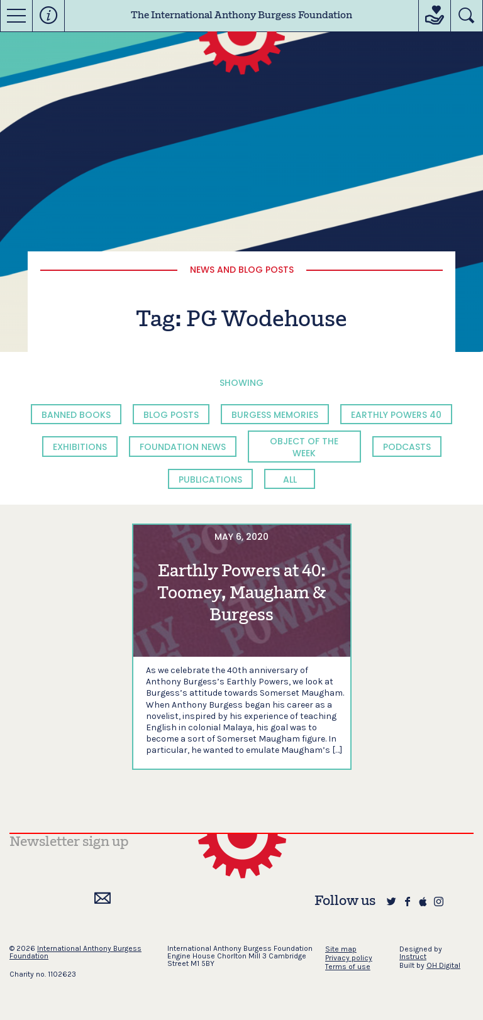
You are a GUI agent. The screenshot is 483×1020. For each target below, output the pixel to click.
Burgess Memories (274, 415)
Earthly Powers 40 (396, 415)
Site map (341, 949)
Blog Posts (171, 415)
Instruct (412, 956)
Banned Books (76, 415)
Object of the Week (304, 447)
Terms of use (347, 966)
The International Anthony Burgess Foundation (241, 16)
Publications (210, 479)
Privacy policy (348, 957)
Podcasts (407, 447)
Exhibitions (80, 447)
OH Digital (443, 965)
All (290, 479)
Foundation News (183, 447)
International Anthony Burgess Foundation (75, 952)
